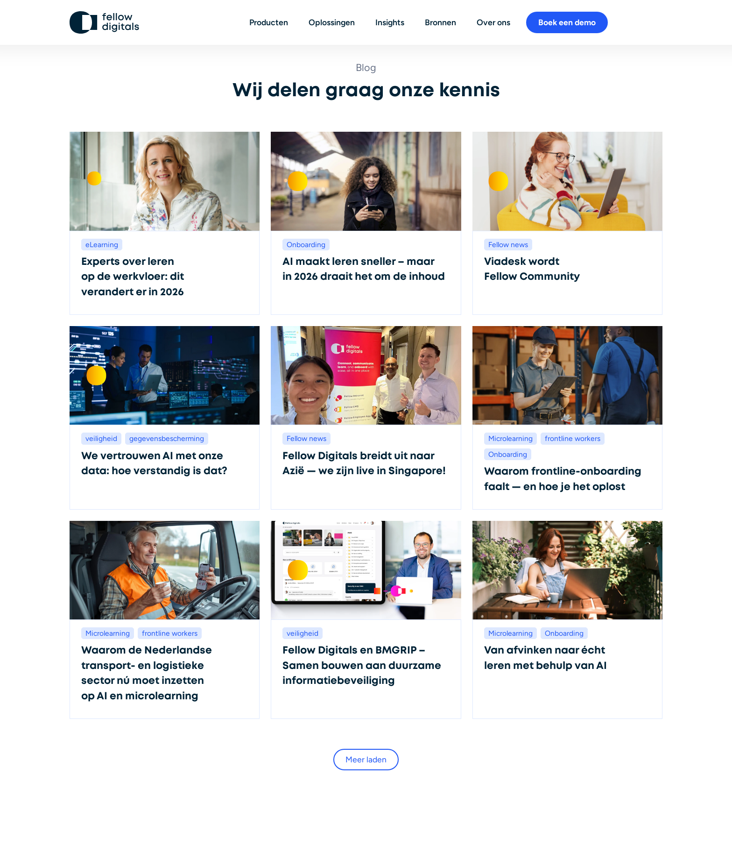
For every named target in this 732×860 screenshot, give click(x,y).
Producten (268, 22)
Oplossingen (332, 22)
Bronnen (440, 22)
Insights (389, 22)
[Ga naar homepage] (105, 22)
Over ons (493, 22)
